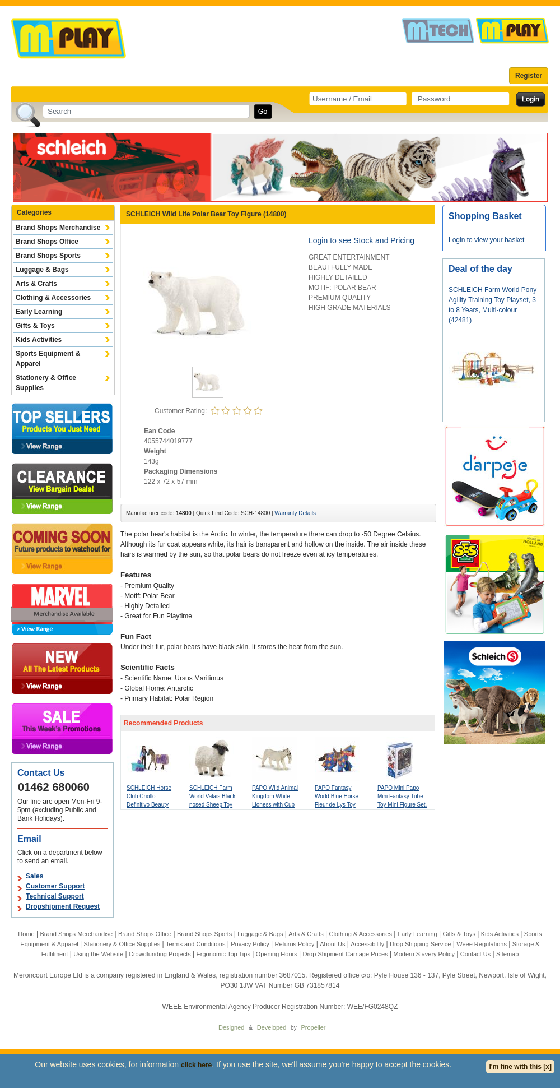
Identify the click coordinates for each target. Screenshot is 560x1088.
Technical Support (55, 896)
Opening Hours (276, 954)
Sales (34, 876)
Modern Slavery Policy (424, 954)
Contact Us (475, 954)
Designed (231, 1027)
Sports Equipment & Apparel (48, 359)
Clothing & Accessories (53, 298)
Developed (272, 1027)
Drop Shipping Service (420, 944)
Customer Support (55, 886)
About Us (332, 944)
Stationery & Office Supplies (46, 383)
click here (196, 1065)
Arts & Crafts (36, 284)
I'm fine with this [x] (520, 1067)
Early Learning (39, 312)
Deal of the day (480, 269)
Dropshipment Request (63, 906)
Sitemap (507, 954)
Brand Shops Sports (48, 256)
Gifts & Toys (35, 326)
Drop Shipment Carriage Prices (345, 954)
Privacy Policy (250, 944)
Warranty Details (295, 513)
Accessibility (367, 944)
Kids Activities (39, 340)
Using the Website (98, 954)
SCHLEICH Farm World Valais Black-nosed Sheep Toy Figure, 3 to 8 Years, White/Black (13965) (214, 805)
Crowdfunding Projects (160, 954)
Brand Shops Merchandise (58, 228)
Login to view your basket (486, 240)
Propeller (313, 1027)
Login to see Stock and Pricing (361, 240)
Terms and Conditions (195, 944)
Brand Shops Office (47, 242)
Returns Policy (295, 944)
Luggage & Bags (42, 270)
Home (26, 933)
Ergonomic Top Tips (223, 954)
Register (528, 76)
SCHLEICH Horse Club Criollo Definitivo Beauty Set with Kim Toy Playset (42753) (149, 805)
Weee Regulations (481, 944)
